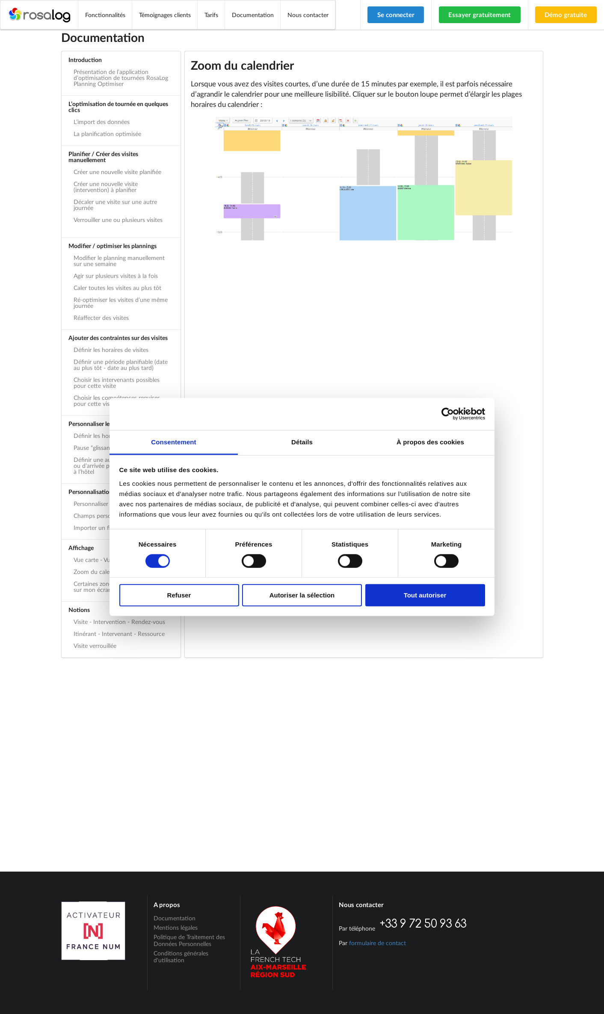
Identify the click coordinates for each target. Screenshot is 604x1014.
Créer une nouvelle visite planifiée (117, 171)
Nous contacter (308, 14)
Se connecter (396, 14)
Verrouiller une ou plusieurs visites (118, 219)
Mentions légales (176, 927)
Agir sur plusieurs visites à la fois (116, 275)
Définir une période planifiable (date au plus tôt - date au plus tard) (121, 364)
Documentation (253, 14)
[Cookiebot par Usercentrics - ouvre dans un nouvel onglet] (447, 414)
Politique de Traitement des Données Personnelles (189, 940)
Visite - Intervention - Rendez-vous (119, 621)
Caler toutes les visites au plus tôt (117, 287)
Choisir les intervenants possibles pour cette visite (117, 382)
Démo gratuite (566, 14)
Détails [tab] (302, 441)
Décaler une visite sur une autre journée (115, 204)
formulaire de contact (377, 942)
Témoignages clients (165, 14)
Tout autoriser (425, 595)
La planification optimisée (107, 133)
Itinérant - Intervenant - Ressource (119, 633)
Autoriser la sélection (302, 595)
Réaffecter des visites (101, 317)
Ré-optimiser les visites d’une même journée (121, 302)
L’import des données (102, 121)
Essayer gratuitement (479, 14)
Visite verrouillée (95, 645)
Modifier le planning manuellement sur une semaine (119, 260)
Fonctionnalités (105, 14)
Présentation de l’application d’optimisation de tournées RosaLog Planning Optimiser (121, 77)
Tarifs (211, 14)
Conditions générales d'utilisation (181, 956)
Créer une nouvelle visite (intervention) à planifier (106, 186)
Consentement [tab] (173, 441)
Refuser (179, 595)
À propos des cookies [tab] (430, 441)
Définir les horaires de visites (111, 349)
